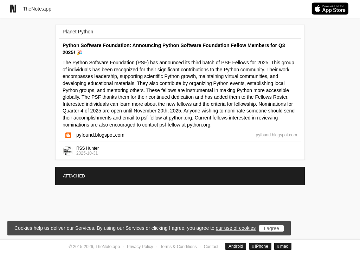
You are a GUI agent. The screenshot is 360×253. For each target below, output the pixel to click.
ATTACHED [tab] (74, 176)
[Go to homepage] (13, 8)
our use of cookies (236, 228)
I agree (271, 228)
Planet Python (78, 31)
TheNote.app (37, 9)
